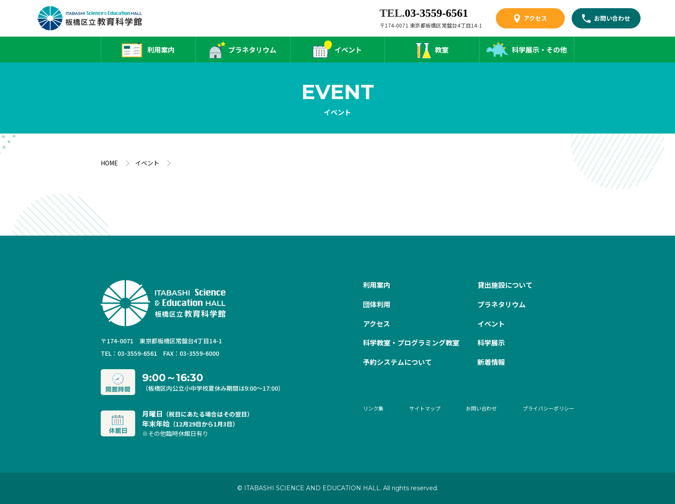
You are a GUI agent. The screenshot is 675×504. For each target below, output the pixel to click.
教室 (442, 49)
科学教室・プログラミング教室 (411, 342)
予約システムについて (397, 362)
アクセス (535, 18)
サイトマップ (424, 408)
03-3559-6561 (436, 13)
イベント (348, 49)
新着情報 (491, 362)
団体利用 (376, 304)
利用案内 (161, 49)
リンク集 (373, 408)
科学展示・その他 (539, 49)
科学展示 (491, 342)
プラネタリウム (252, 49)
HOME (109, 163)
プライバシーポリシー (548, 408)
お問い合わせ (612, 18)
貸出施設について (505, 285)
